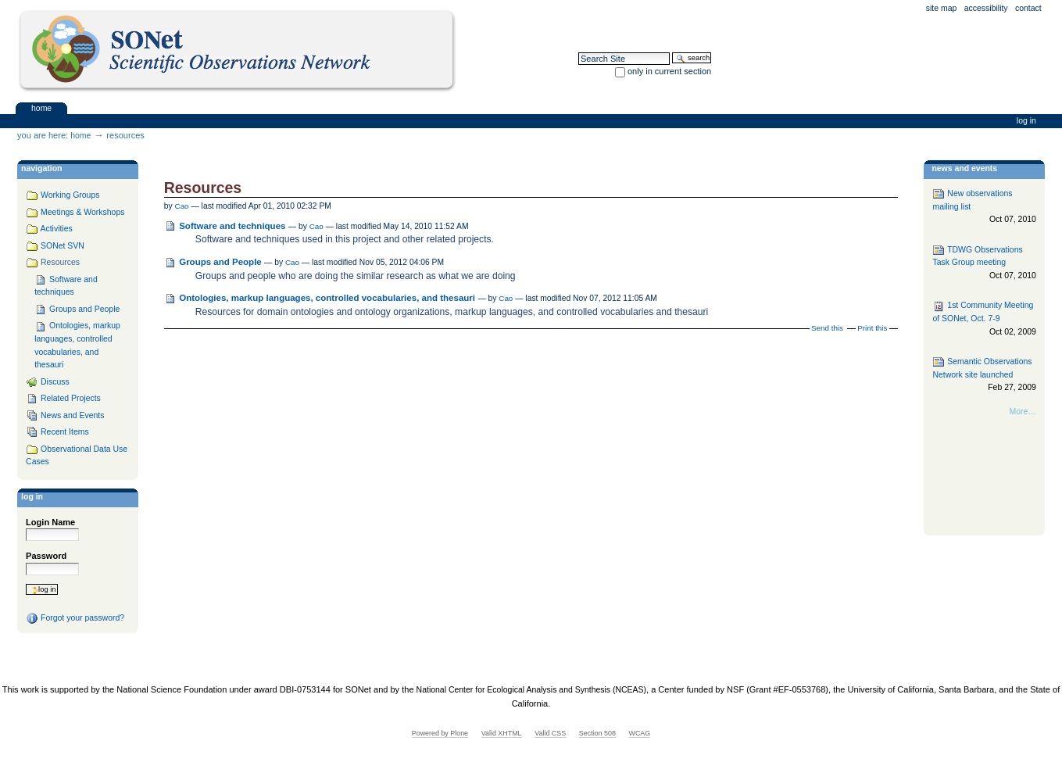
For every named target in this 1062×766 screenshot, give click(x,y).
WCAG (640, 733)
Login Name (50, 522)
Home (41, 107)
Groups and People (221, 262)
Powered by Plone (440, 733)
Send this (827, 328)
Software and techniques (232, 226)
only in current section (669, 71)
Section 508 (597, 733)
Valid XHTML (501, 733)
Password (46, 555)
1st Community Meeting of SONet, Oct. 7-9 (983, 319)
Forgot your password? (75, 618)
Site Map (941, 8)
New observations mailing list (983, 207)
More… (1023, 411)
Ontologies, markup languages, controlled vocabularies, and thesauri (327, 297)
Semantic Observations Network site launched (983, 375)
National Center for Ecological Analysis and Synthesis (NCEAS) (531, 689)
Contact (1028, 8)
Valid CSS (550, 733)
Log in (1026, 120)
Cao (182, 206)
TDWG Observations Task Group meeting (983, 263)
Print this (872, 328)
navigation (41, 168)
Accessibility (986, 8)
